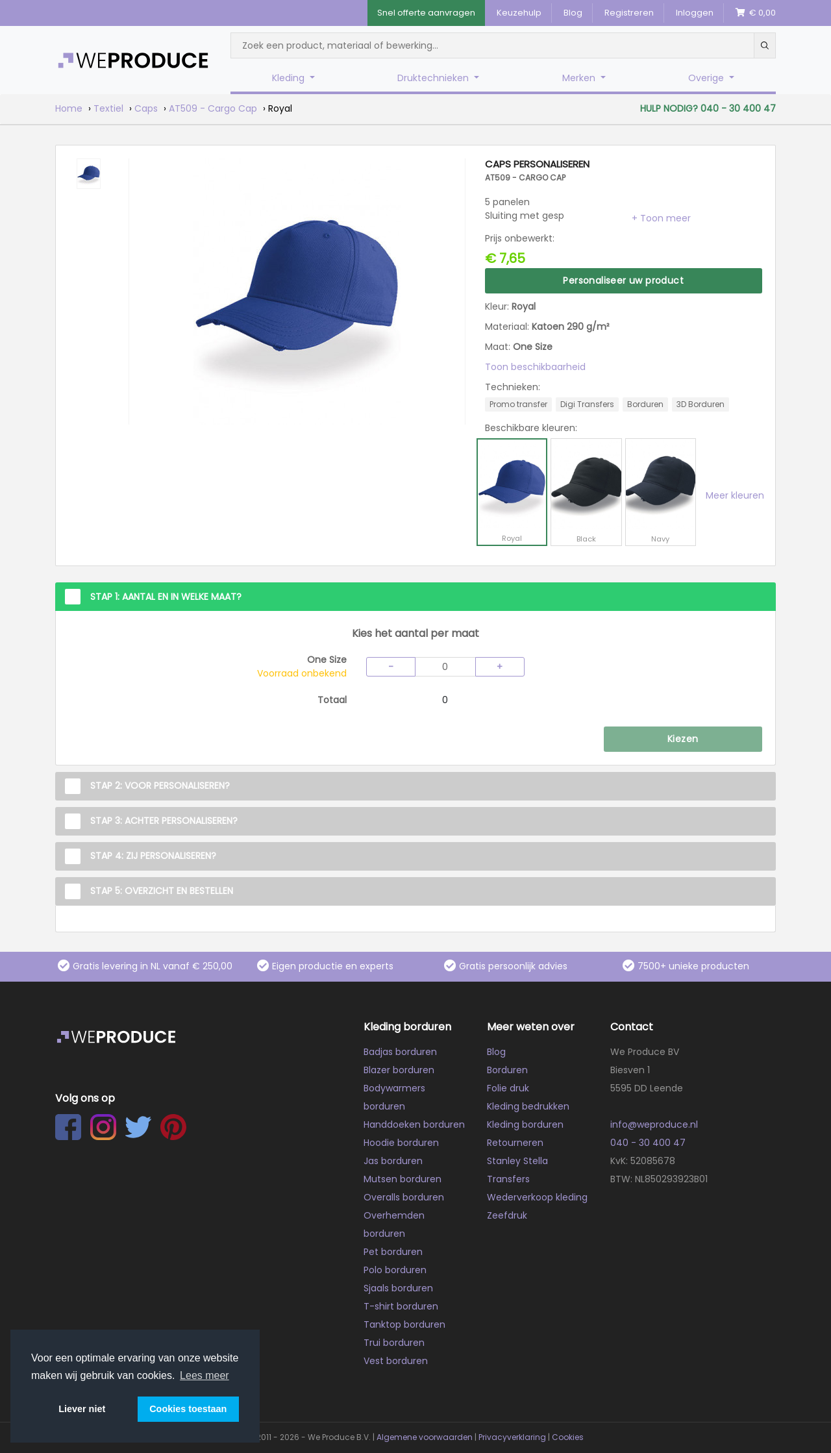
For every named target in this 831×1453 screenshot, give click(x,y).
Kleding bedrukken (528, 1106)
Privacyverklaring (512, 1437)
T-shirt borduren (401, 1306)
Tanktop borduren (404, 1324)
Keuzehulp (519, 12)
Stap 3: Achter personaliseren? (164, 820)
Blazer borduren (399, 1069)
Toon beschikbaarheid (535, 366)
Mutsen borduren (402, 1179)
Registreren (629, 12)
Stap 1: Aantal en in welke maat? (166, 596)
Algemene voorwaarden (425, 1437)
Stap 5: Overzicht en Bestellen (161, 890)
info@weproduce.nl (654, 1124)
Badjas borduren (400, 1051)
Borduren (507, 1069)
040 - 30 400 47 (648, 1142)
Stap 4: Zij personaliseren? (153, 855)
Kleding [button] (289, 77)
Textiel (108, 108)
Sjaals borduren (398, 1288)
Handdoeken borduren (414, 1124)
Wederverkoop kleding (537, 1197)
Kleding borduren (525, 1124)
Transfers (508, 1179)
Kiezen (682, 738)
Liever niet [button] (81, 1409)
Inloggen (694, 12)
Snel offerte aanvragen (426, 12)
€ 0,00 (756, 12)
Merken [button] (580, 77)
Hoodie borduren (401, 1142)
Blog (573, 12)
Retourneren (515, 1142)
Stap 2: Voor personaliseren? (160, 785)
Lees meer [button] (204, 1375)
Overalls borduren (404, 1197)
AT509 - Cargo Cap (213, 108)
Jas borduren (393, 1160)
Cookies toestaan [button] (188, 1409)
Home (68, 108)
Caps (146, 108)
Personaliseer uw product (623, 280)
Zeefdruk (507, 1215)
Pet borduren (393, 1251)
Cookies (568, 1437)
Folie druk (508, 1088)
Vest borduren (396, 1360)
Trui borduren (394, 1342)
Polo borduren (395, 1269)
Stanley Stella (517, 1160)
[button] (661, 218)
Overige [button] (707, 77)
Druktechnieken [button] (434, 77)
